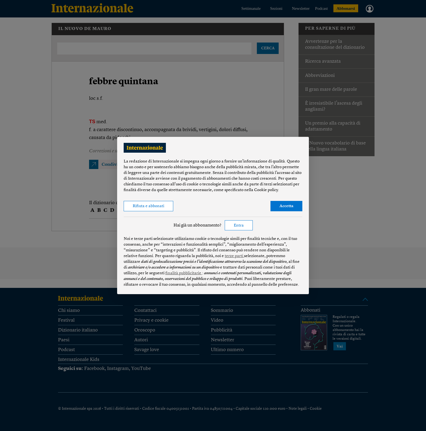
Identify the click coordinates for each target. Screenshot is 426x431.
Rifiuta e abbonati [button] (148, 206)
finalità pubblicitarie (183, 273)
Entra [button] (239, 226)
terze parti (234, 256)
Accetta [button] (286, 206)
